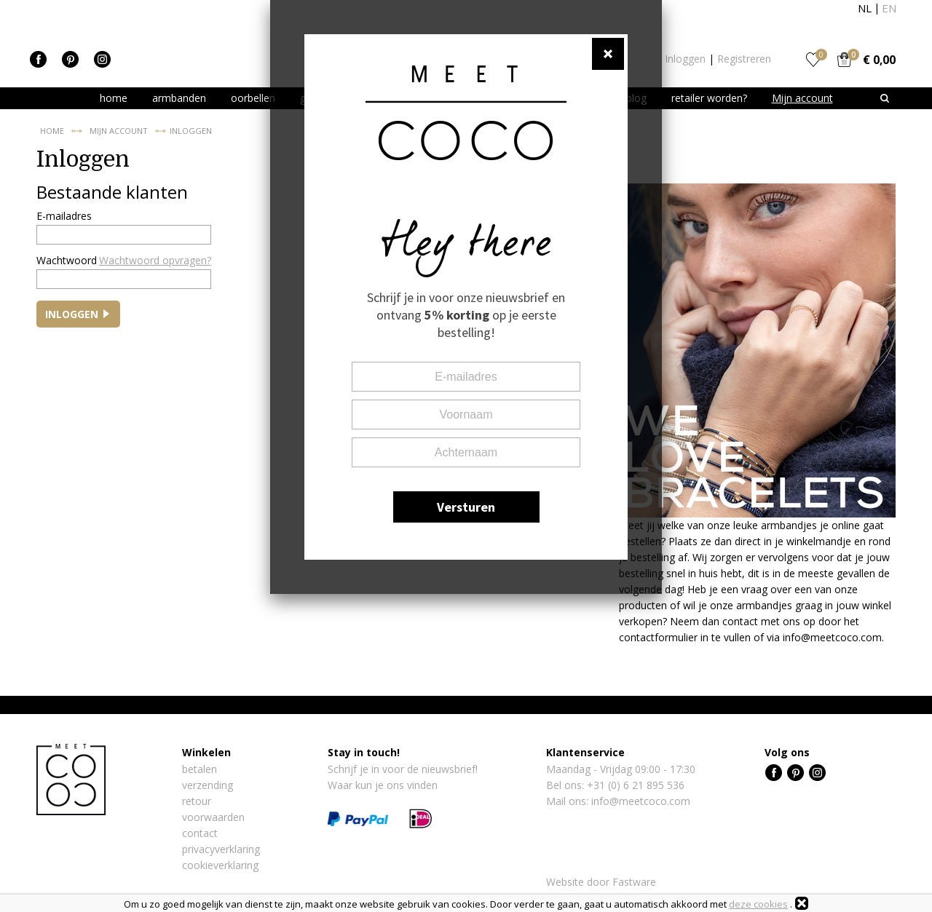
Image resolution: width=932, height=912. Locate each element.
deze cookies (758, 904)
